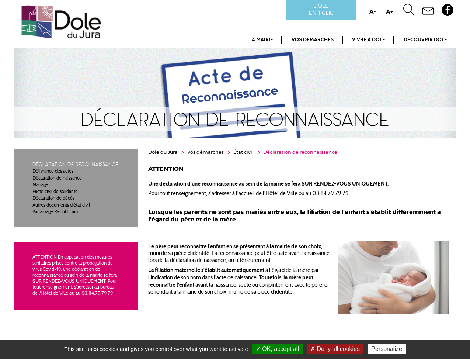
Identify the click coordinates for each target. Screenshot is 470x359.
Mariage (40, 185)
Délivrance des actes (52, 171)
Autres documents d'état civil (61, 205)
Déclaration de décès (53, 198)
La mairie (261, 39)
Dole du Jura (163, 152)
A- (372, 12)
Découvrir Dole (425, 39)
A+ (389, 12)
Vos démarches (313, 39)
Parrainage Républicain (55, 212)
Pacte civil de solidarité (55, 191)
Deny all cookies (335, 349)
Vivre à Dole (368, 39)
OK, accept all (277, 349)
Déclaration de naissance (57, 178)
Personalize (386, 349)
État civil (243, 152)
